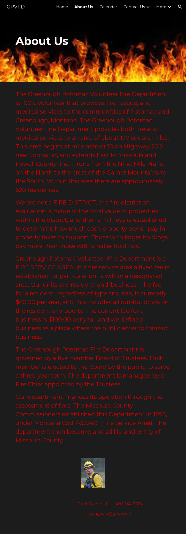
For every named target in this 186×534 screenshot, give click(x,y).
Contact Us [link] (134, 7)
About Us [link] (83, 7)
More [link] (161, 7)
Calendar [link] (108, 7)
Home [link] (62, 7)
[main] (66, 41)
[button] (180, 7)
